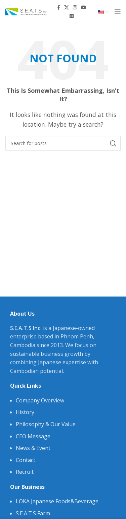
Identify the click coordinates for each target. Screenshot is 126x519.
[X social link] (66, 7)
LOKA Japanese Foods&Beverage (57, 501)
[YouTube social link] (83, 7)
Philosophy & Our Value (46, 424)
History (25, 412)
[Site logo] (26, 11)
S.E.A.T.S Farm (33, 513)
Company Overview (40, 400)
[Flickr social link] (72, 16)
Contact (25, 460)
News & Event (33, 448)
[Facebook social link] (58, 7)
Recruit (25, 471)
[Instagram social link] (75, 7)
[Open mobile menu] (117, 11)
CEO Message (33, 436)
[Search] (63, 143)
